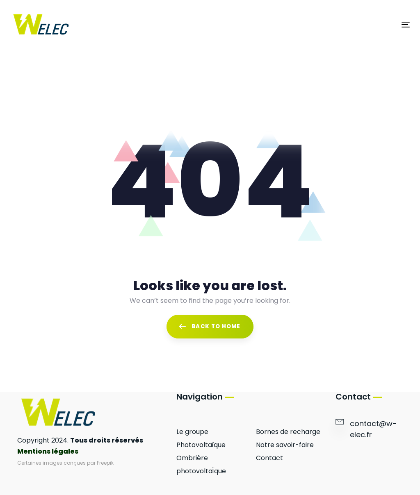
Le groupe (192, 431)
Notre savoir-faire (285, 445)
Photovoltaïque (201, 445)
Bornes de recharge (288, 431)
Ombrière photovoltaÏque (201, 464)
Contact (269, 458)
